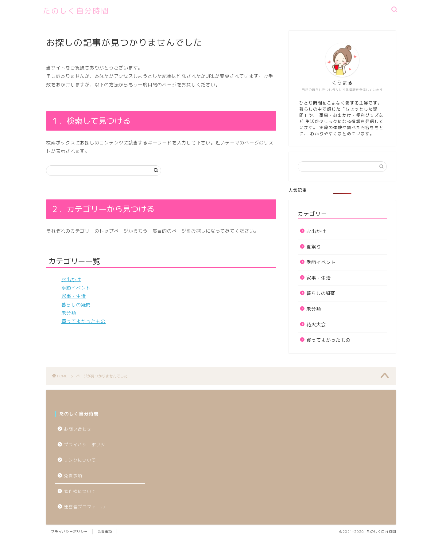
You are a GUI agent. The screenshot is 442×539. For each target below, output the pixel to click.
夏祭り (313, 247)
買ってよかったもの (83, 321)
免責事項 (73, 475)
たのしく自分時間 (76, 10)
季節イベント (76, 288)
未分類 (68, 313)
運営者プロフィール (84, 506)
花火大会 (316, 324)
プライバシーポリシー (89, 444)
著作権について (80, 491)
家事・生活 (73, 296)
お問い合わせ (77, 429)
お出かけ (71, 279)
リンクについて (80, 460)
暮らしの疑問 (76, 304)
